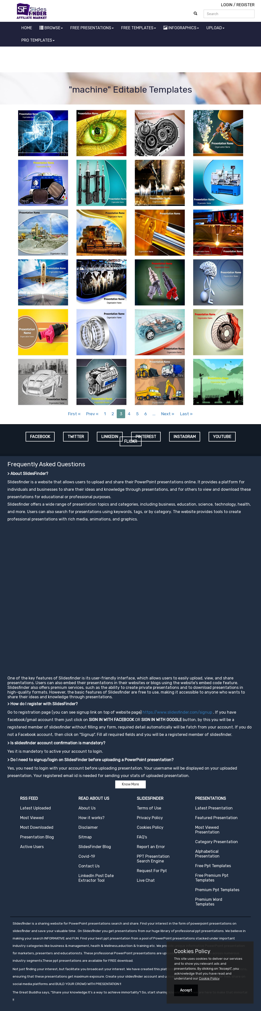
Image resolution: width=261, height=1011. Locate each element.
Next (167, 413)
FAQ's (142, 837)
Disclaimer (88, 827)
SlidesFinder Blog (94, 846)
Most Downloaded (36, 827)
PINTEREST (146, 436)
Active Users (32, 846)
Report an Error (151, 846)
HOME (26, 28)
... (153, 413)
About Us (87, 808)
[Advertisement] (130, 60)
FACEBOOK (40, 436)
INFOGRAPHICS (181, 28)
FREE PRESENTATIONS (92, 28)
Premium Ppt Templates (217, 889)
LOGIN (226, 4)
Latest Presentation (214, 808)
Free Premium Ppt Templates (211, 877)
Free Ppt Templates (213, 865)
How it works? (91, 817)
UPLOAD (215, 28)
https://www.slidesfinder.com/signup (177, 712)
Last (186, 413)
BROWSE (51, 28)
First (74, 413)
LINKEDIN (109, 436)
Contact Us (89, 866)
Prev (92, 413)
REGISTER (245, 4)
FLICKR (130, 441)
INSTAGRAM (185, 436)
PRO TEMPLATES (38, 40)
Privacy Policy (150, 817)
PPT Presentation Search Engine (153, 858)
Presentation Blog (37, 837)
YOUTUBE (222, 436)
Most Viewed (32, 817)
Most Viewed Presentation (207, 829)
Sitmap (85, 837)
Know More (130, 784)
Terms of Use (149, 808)
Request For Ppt (152, 870)
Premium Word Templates (208, 902)
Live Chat (146, 880)
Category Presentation (216, 841)
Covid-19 (86, 856)
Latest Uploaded (35, 808)
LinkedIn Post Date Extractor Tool (96, 878)
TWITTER (76, 436)
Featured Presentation (216, 817)
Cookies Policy (150, 827)
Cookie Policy (209, 978)
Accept (186, 990)
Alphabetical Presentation (207, 853)
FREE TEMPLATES (138, 28)
